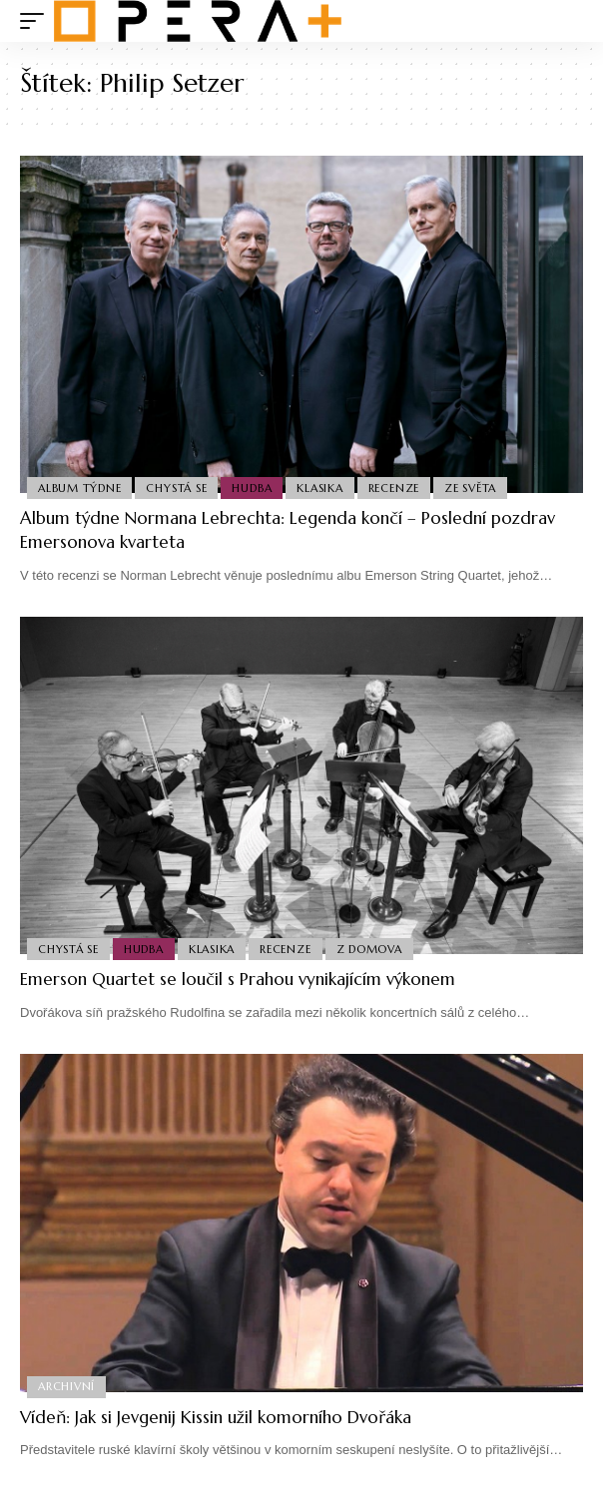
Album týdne (79, 488)
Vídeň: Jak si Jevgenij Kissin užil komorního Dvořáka (215, 1417)
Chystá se (176, 488)
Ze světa (470, 488)
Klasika (319, 488)
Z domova (369, 949)
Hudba (252, 488)
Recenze (393, 488)
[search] (568, 21)
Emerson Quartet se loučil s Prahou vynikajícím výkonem (237, 979)
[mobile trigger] (37, 21)
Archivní (66, 1386)
